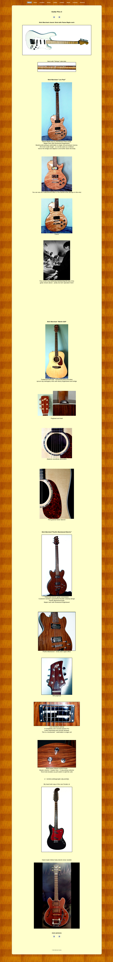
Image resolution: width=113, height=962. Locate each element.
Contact (62, 2)
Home (35, 2)
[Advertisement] (56, 301)
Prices (49, 2)
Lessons (75, 2)
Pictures (82, 2)
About (68, 2)
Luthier (55, 2)
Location (41, 2)
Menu (29, 2)
